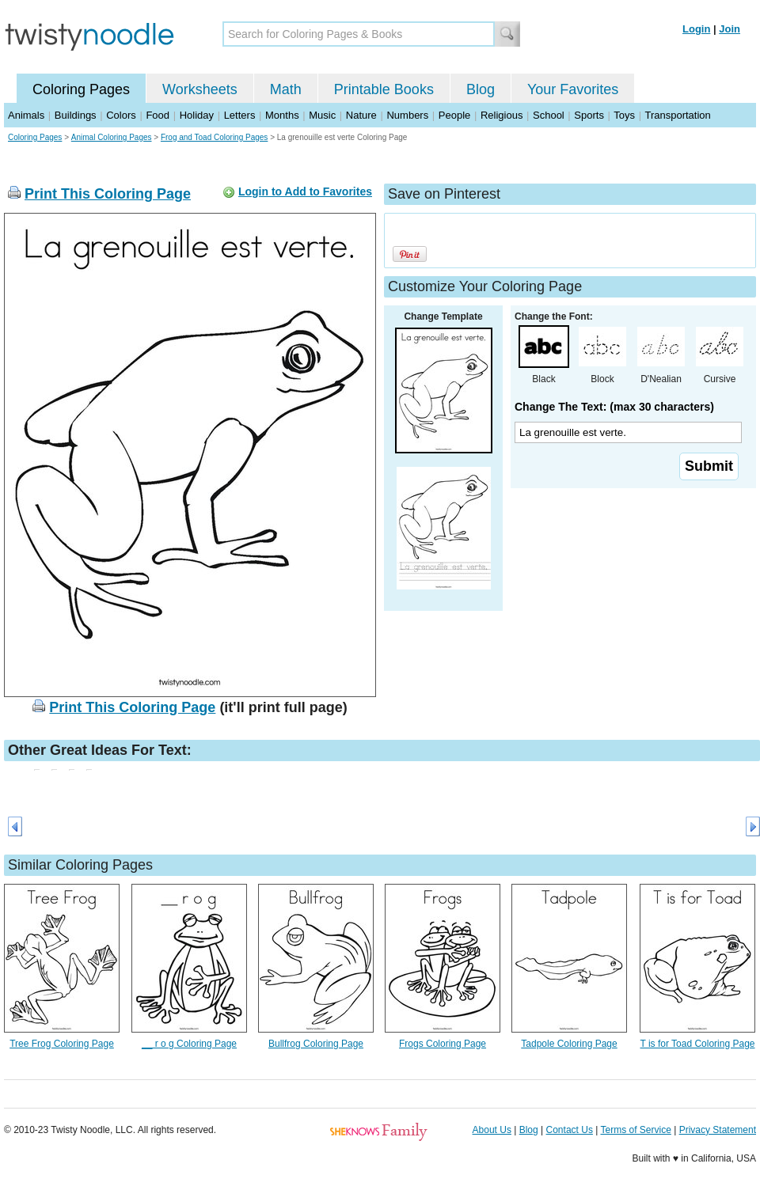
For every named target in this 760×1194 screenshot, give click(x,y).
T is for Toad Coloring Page (697, 1043)
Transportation (677, 115)
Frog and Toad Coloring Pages (214, 137)
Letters (240, 115)
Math (286, 89)
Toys (624, 115)
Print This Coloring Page (108, 194)
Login (696, 29)
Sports (589, 115)
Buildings (76, 115)
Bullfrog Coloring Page (315, 1043)
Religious (501, 115)
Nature (361, 115)
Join (729, 29)
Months (282, 115)
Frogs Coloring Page (442, 1043)
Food (157, 115)
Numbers (407, 115)
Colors (121, 115)
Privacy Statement (717, 1129)
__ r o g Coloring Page (189, 1043)
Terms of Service (635, 1129)
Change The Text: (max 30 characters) (614, 406)
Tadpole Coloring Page (569, 1043)
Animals (26, 115)
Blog (480, 89)
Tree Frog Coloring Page (62, 1043)
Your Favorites (572, 89)
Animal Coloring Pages (111, 137)
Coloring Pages (81, 89)
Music (322, 115)
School (548, 115)
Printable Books (384, 89)
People (454, 115)
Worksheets (200, 89)
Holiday (197, 115)
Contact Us (569, 1129)
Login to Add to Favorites (305, 191)
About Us (492, 1129)
